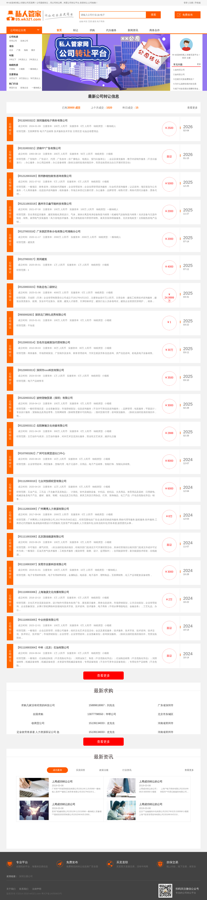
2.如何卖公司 (179, 74)
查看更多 (192, 107)
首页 (59, 30)
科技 (85, 21)
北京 (11, 50)
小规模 (22, 69)
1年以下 (12, 59)
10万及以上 (24, 78)
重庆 (33, 50)
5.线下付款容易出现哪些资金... (186, 89)
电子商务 (101, 21)
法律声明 (36, 889)
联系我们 (23, 889)
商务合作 (154, 30)
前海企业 (24, 88)
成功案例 (57, 770)
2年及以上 (33, 59)
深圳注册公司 (26, 876)
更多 (199, 64)
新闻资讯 (133, 30)
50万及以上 (35, 78)
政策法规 (103, 770)
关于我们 (11, 889)
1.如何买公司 (179, 70)
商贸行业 (13, 88)
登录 (186, 3)
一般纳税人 (33, 69)
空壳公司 (13, 41)
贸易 (90, 21)
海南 (26, 50)
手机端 (198, 3)
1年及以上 (22, 59)
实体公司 (24, 41)
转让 (75, 30)
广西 (18, 50)
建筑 (94, 21)
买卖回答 (80, 770)
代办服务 (111, 30)
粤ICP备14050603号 (51, 893)
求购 (92, 30)
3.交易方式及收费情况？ (183, 79)
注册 (191, 3)
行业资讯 (126, 770)
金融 (81, 21)
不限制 (12, 69)
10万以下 (13, 78)
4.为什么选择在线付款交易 (184, 84)
